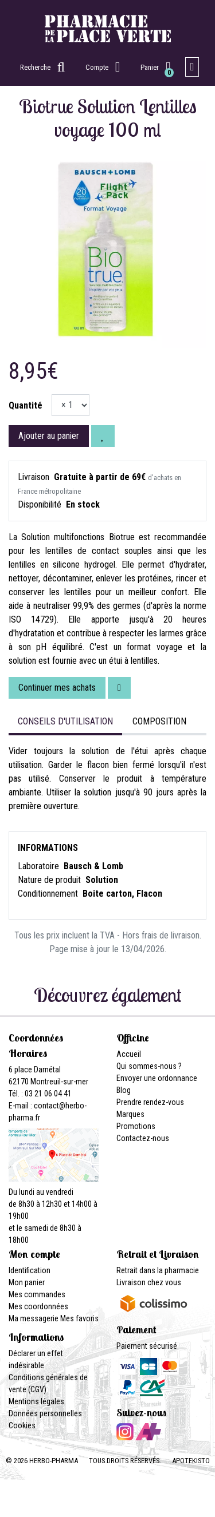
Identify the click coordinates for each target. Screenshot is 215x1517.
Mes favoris (79, 1318)
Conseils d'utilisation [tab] (65, 721)
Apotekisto (191, 1460)
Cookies (22, 1425)
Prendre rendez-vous (150, 1102)
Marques (130, 1114)
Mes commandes (37, 1294)
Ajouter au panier (48, 435)
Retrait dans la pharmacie (157, 1270)
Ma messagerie (33, 1318)
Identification (29, 1270)
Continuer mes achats (57, 687)
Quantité (25, 405)
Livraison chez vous (148, 1282)
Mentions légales (36, 1401)
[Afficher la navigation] (192, 67)
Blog (123, 1090)
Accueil (128, 1054)
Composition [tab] (159, 721)
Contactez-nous (142, 1138)
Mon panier (27, 1282)
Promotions (135, 1126)
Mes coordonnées (38, 1306)
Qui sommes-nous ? (149, 1066)
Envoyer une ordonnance (156, 1078)
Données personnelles (45, 1413)
